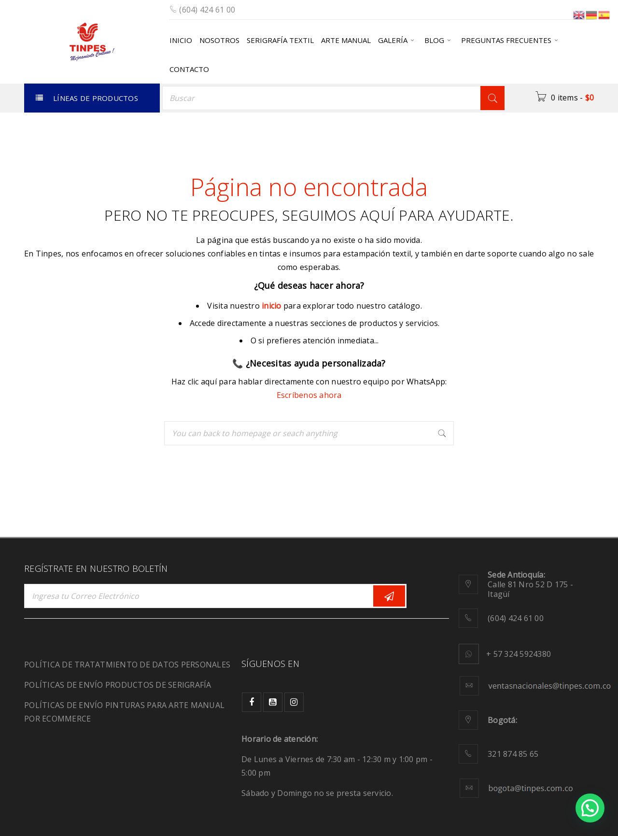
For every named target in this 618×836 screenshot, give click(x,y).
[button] (590, 807)
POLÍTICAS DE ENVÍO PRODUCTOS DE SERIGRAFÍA (117, 685)
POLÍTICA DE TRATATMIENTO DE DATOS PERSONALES (127, 664)
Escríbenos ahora (309, 395)
